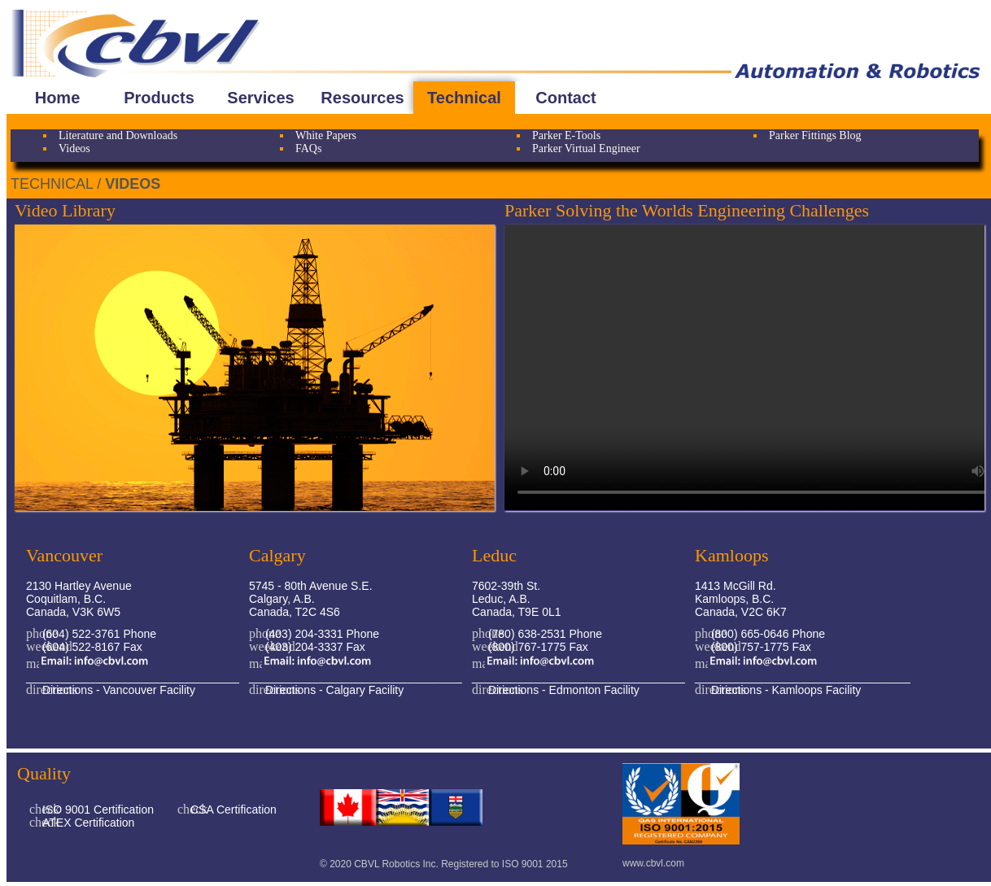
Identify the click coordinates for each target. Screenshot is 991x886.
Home (58, 98)
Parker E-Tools (566, 135)
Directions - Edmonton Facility (562, 689)
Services (260, 98)
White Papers (325, 135)
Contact (565, 98)
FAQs (308, 148)
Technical (464, 98)
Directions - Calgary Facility (333, 689)
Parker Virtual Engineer (586, 148)
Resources (362, 98)
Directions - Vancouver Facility (117, 689)
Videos (74, 148)
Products (159, 98)
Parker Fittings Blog (815, 135)
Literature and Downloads (118, 135)
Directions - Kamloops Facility (784, 689)
